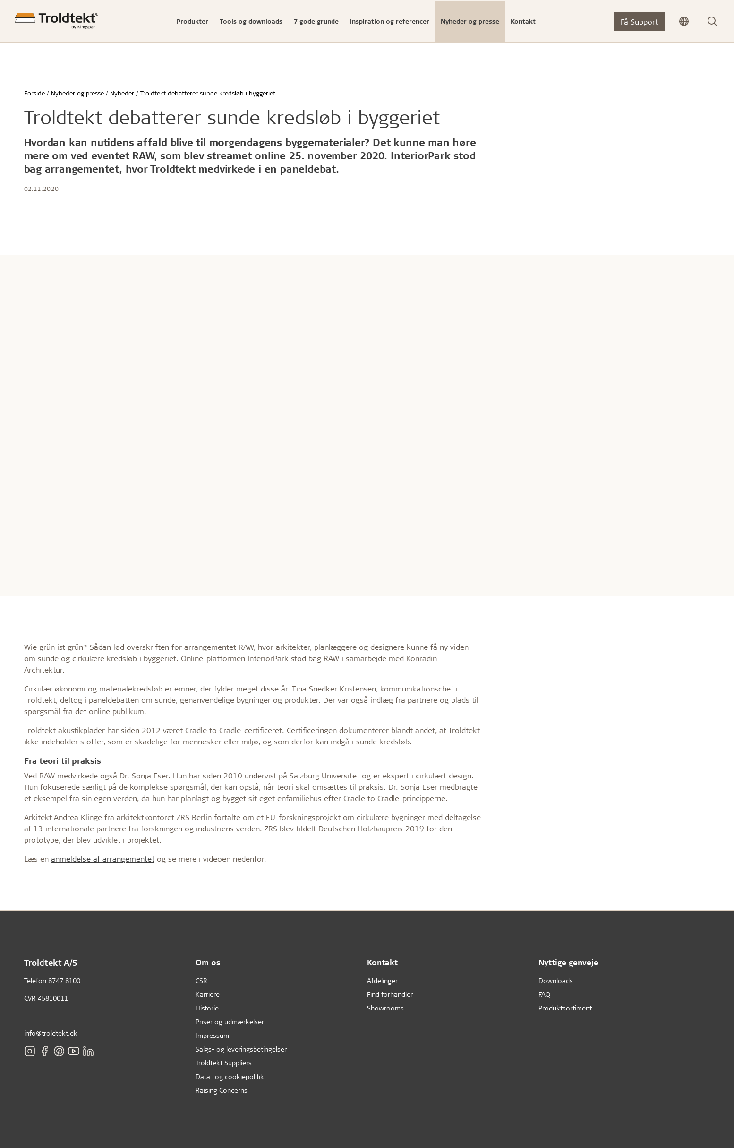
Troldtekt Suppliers (224, 1062)
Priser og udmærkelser (230, 1021)
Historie (207, 1007)
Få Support (639, 21)
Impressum (212, 1035)
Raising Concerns (222, 1090)
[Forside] (56, 21)
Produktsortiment (565, 1007)
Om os (208, 962)
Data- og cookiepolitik (230, 1076)
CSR (201, 980)
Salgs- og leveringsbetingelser (241, 1048)
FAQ (544, 994)
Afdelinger (382, 980)
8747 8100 (64, 980)
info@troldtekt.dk (50, 1032)
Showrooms (385, 1007)
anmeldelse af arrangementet (102, 858)
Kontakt (382, 962)
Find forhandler (390, 994)
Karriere (208, 994)
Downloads (555, 980)
